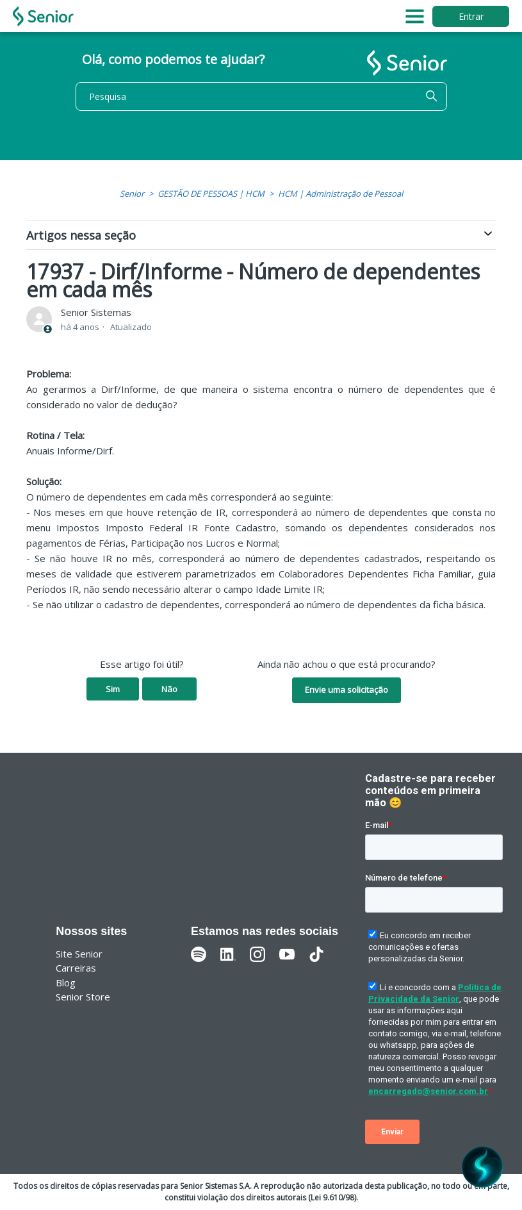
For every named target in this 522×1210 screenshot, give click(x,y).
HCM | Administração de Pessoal (340, 193)
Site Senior (79, 953)
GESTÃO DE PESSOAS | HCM (211, 193)
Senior (132, 193)
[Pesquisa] (261, 96)
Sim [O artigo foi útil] (113, 689)
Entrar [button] (471, 16)
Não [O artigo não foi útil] (169, 689)
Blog (66, 982)
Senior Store (83, 996)
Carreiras (76, 967)
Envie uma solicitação (346, 689)
